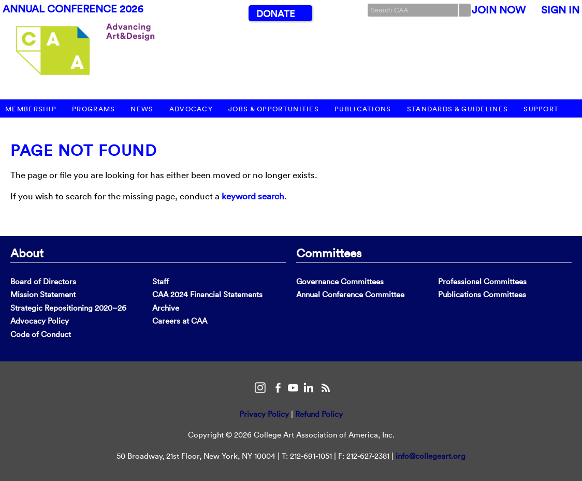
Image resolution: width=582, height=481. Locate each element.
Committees (328, 252)
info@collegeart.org (430, 456)
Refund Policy (319, 414)
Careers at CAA (179, 321)
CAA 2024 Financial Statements (207, 294)
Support (541, 109)
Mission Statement (43, 294)
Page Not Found (83, 150)
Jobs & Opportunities (273, 109)
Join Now (499, 10)
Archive (165, 308)
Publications (362, 109)
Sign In (560, 10)
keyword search (253, 196)
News (141, 109)
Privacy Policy (264, 414)
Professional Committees (482, 281)
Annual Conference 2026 (73, 9)
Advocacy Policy (39, 321)
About (26, 252)
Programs (93, 109)
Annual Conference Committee (350, 294)
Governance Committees (340, 281)
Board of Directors (43, 281)
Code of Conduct (40, 334)
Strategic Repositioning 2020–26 (68, 308)
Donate (275, 14)
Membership (30, 109)
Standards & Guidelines (457, 109)
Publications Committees (482, 294)
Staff (160, 281)
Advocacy (191, 109)
